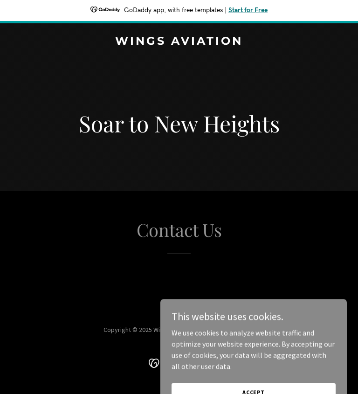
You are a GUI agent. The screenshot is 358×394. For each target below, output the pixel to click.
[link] (179, 42)
